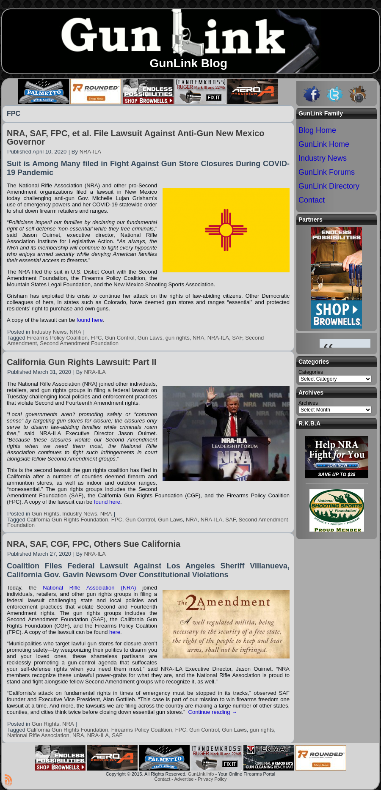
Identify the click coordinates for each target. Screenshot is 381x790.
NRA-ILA (90, 151)
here (114, 632)
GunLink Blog (188, 63)
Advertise (183, 779)
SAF (237, 338)
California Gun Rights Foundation (67, 519)
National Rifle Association (38, 735)
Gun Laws (150, 338)
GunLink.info (201, 773)
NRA (75, 332)
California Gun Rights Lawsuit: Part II (81, 362)
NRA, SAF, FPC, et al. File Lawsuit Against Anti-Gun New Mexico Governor (136, 137)
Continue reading (212, 712)
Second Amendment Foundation (79, 343)
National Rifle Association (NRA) (89, 587)
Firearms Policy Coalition (57, 338)
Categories (310, 372)
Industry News (49, 332)
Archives (308, 403)
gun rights (178, 338)
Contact (162, 779)
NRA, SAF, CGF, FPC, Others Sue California (93, 544)
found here (90, 320)
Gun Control (120, 338)
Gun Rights (45, 513)
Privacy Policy (212, 779)
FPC (96, 338)
